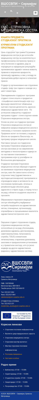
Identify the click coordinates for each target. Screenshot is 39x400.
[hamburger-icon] (35, 13)
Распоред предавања (13, 354)
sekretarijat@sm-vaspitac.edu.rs (12, 297)
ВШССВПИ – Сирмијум (18, 4)
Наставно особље (12, 358)
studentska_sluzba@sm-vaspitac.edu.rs (15, 306)
